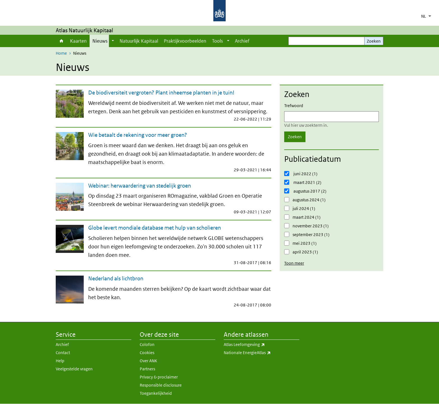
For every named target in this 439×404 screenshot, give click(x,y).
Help (60, 360)
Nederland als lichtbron (115, 278)
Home (61, 41)
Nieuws (100, 41)
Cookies (147, 352)
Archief (242, 41)
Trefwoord (293, 105)
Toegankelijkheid (156, 393)
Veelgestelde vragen (74, 368)
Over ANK (148, 360)
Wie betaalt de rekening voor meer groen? (137, 134)
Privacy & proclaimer (159, 377)
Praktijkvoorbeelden (185, 41)
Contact (63, 352)
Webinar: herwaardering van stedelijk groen (139, 185)
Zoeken (374, 41)
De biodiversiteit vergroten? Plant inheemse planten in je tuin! (161, 92)
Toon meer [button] (294, 263)
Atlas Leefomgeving (261, 344)
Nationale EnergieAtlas (261, 352)
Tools (217, 41)
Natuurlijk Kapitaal (139, 41)
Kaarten (78, 41)
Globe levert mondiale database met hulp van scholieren (154, 227)
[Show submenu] (113, 41)
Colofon (147, 344)
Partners (147, 368)
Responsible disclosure (161, 385)
